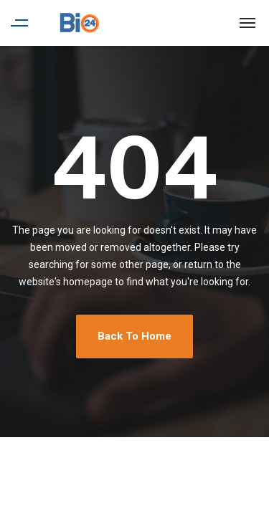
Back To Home (134, 336)
